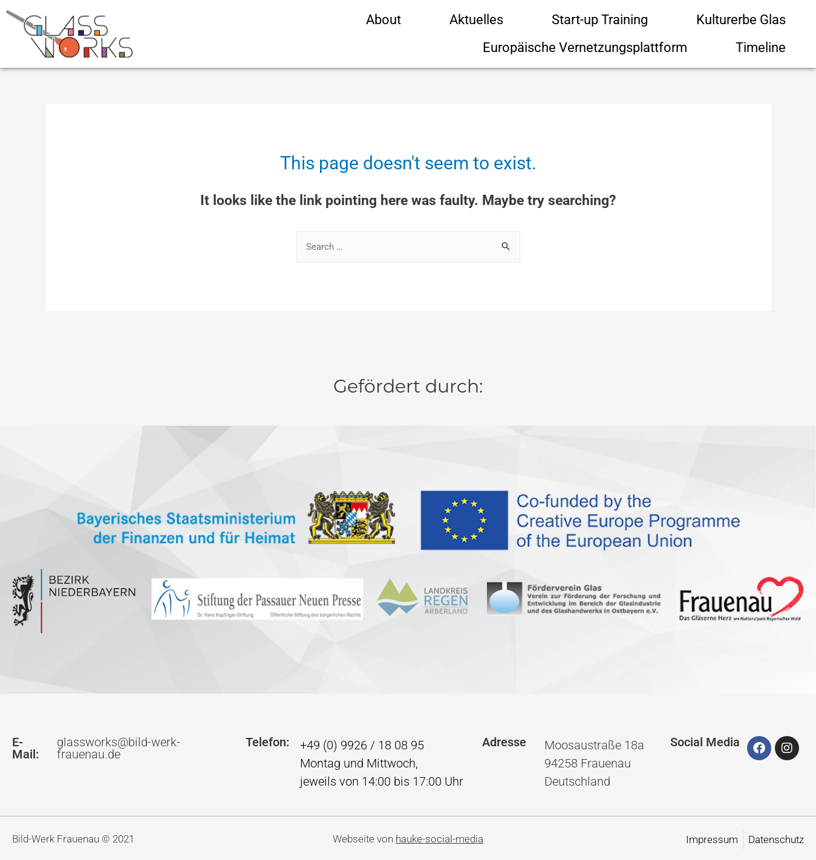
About (383, 19)
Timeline (761, 47)
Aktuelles (476, 19)
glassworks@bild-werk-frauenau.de (118, 748)
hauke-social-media (439, 839)
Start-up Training (600, 19)
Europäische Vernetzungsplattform (585, 47)
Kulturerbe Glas (741, 19)
